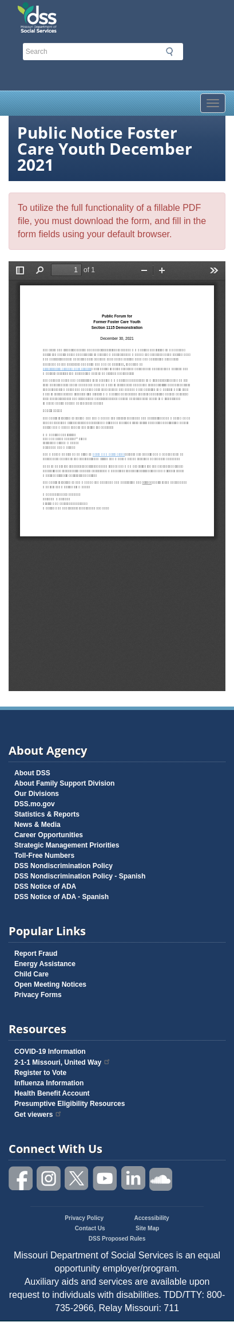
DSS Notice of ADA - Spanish (61, 897)
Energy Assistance (45, 964)
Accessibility (151, 1218)
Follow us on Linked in (133, 1178)
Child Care (31, 974)
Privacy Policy (84, 1218)
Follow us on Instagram (49, 1178)
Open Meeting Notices (50, 984)
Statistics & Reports (47, 814)
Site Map (147, 1228)
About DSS (32, 773)
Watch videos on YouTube (105, 1178)
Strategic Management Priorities (66, 845)
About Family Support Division (64, 783)
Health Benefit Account (52, 1093)
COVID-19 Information (50, 1052)
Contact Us (90, 1228)
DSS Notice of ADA (45, 886)
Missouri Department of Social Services (88, 12)
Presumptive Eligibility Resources (69, 1104)
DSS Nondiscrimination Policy (63, 866)
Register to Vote (40, 1073)
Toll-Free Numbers (44, 856)
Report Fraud (35, 954)
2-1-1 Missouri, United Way (62, 1062)
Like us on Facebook (21, 1178)
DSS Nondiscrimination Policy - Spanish (79, 876)
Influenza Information (49, 1083)
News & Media (37, 825)
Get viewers (38, 1115)
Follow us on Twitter (77, 1178)
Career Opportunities (48, 835)
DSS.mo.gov (34, 804)
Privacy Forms (38, 995)
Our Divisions (36, 794)
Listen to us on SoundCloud (161, 1178)
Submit (169, 51)
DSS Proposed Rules (117, 1238)
